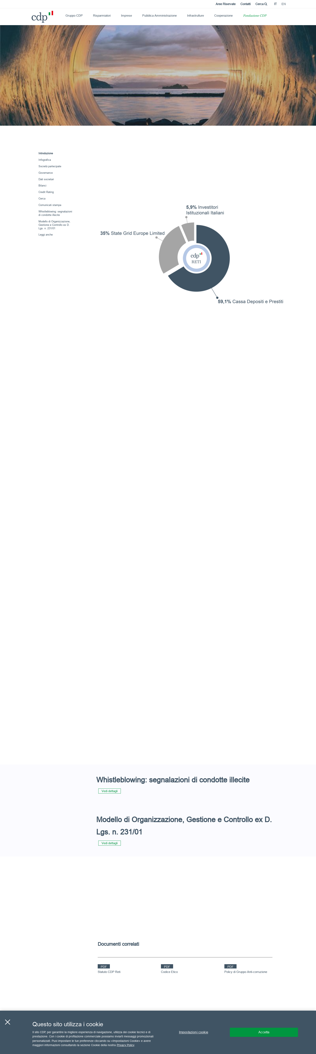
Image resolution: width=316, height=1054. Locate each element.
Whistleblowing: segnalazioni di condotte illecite (55, 213)
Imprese (126, 15)
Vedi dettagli (110, 791)
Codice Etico (169, 972)
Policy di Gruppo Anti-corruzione (245, 972)
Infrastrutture (195, 15)
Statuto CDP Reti (109, 972)
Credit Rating (46, 192)
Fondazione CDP (254, 15)
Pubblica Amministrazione (159, 15)
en (284, 4)
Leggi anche (46, 234)
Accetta (263, 1032)
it (275, 4)
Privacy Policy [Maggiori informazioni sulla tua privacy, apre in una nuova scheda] (125, 1045)
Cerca (261, 4)
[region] (158, 1032)
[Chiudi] (7, 1022)
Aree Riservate (226, 4)
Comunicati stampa (50, 205)
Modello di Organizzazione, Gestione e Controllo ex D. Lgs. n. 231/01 (54, 225)
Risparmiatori (102, 15)
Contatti (245, 4)
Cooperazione (223, 15)
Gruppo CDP (74, 15)
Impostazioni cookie (193, 1032)
